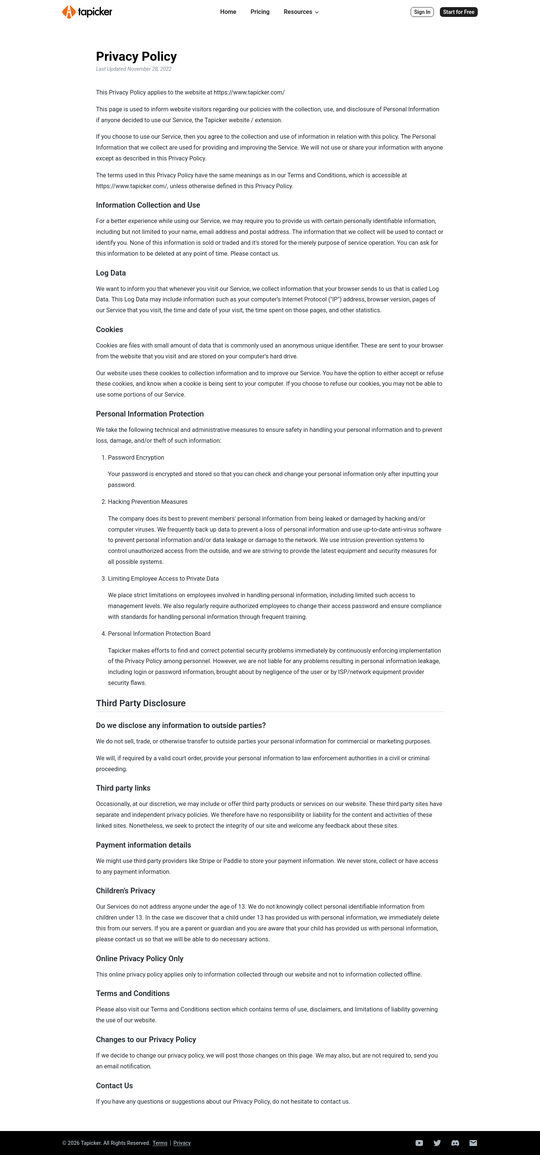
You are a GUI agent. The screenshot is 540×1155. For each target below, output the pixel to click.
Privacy (182, 1143)
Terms (160, 1143)
